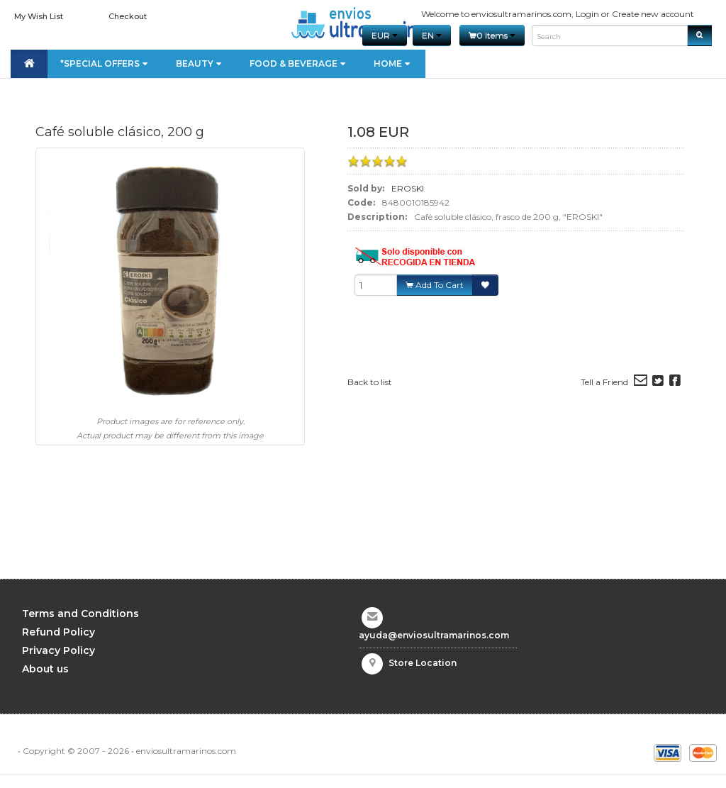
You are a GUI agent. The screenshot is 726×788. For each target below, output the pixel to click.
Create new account (653, 14)
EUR (385, 35)
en (432, 35)
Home (393, 64)
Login (587, 14)
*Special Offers (105, 64)
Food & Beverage (299, 64)
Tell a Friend (604, 382)
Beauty (200, 64)
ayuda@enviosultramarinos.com (434, 635)
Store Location (423, 662)
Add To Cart (435, 285)
